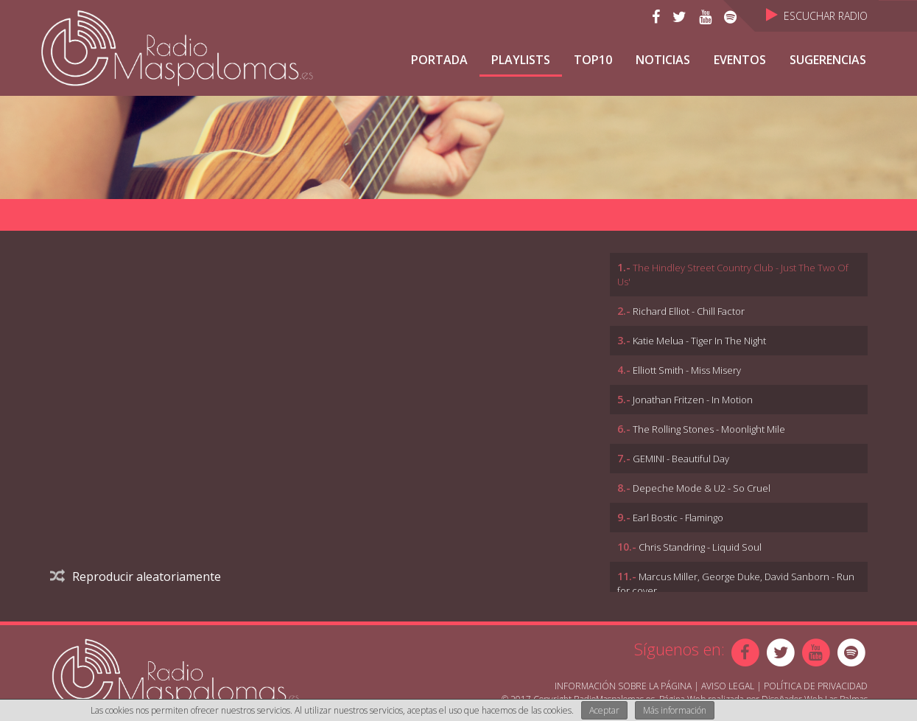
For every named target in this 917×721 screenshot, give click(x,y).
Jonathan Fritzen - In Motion (693, 399)
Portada (439, 60)
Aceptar (604, 710)
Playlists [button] (520, 60)
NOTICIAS (663, 60)
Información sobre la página (623, 686)
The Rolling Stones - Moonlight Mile (709, 429)
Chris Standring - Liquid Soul (700, 547)
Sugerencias (828, 60)
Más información (674, 710)
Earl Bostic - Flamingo (678, 517)
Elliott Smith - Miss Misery (687, 370)
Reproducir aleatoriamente (135, 576)
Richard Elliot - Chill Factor (689, 311)
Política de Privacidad (816, 686)
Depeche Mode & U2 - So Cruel (701, 488)
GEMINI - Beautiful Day (681, 458)
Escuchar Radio (817, 16)
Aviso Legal (727, 686)
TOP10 (593, 60)
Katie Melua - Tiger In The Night (699, 340)
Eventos (740, 60)
